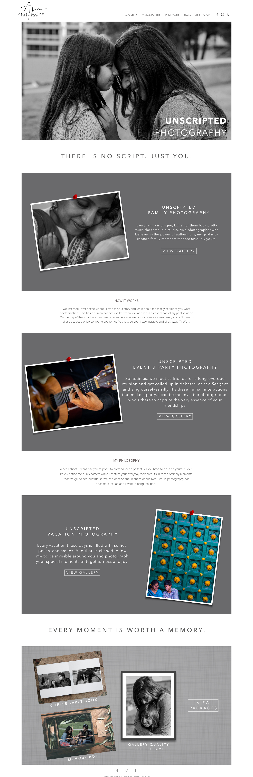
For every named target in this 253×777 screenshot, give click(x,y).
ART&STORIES (151, 14)
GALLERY (131, 14)
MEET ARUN (202, 14)
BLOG (187, 14)
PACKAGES (172, 14)
